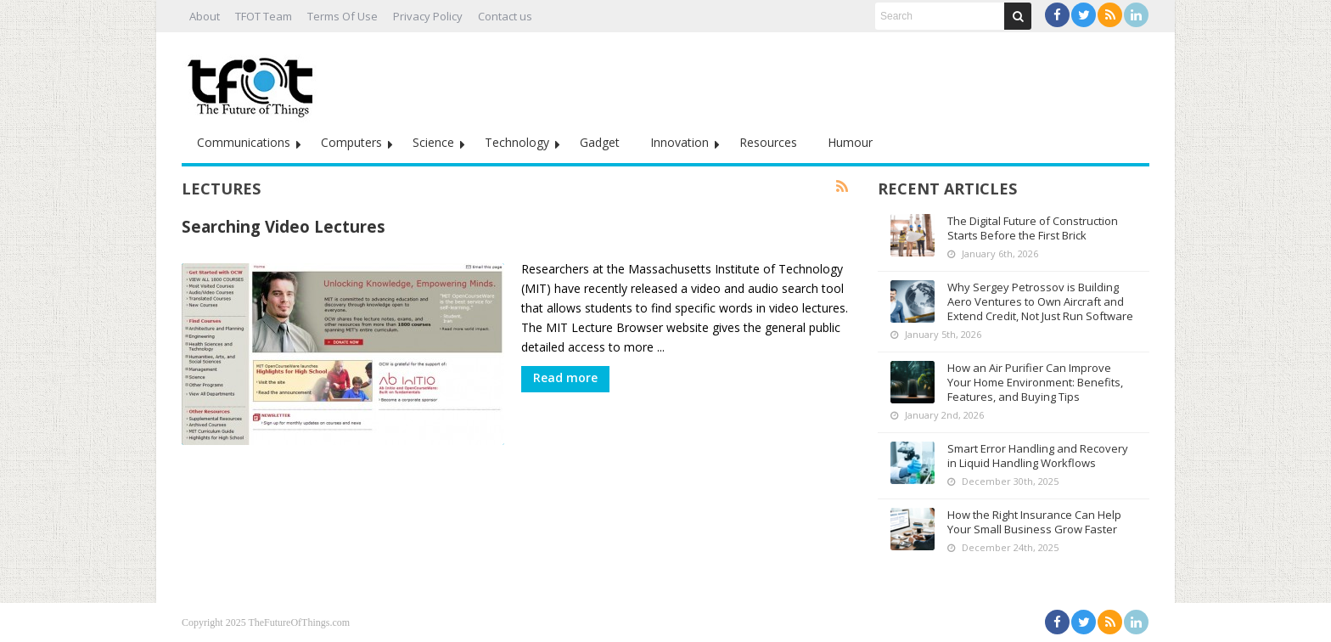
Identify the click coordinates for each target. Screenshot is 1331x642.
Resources (768, 142)
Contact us (505, 16)
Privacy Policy (428, 16)
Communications (243, 142)
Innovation (679, 142)
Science (433, 142)
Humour (850, 142)
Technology (517, 142)
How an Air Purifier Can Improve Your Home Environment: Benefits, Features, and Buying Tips (1035, 382)
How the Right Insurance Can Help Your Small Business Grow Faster (1034, 522)
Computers (351, 142)
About (204, 16)
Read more (565, 377)
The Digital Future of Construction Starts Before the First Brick (1032, 228)
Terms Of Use (342, 16)
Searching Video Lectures (283, 226)
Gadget (600, 142)
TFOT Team (263, 16)
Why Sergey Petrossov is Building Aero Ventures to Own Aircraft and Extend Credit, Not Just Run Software (1040, 301)
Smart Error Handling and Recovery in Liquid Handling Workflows (1037, 455)
